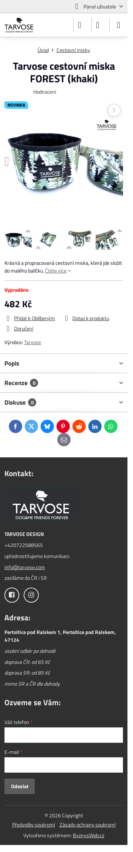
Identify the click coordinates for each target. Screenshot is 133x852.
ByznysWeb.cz (88, 835)
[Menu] (118, 25)
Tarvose (32, 342)
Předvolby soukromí (33, 824)
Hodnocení (44, 92)
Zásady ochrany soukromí (87, 824)
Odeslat (19, 786)
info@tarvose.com (24, 567)
